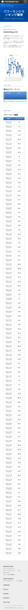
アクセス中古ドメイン (8, 580)
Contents (9, 4)
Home (2, 4)
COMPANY (6, 585)
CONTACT (6, 598)
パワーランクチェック (8, 568)
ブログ (19, 570)
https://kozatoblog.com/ (19, 101)
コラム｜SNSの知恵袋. (9, 574)
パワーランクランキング (19, 4)
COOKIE (5, 593)
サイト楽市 (19, 580)
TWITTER (6, 602)
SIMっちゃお (6, 572)
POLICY (5, 589)
